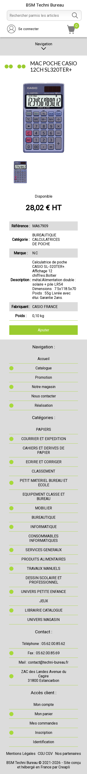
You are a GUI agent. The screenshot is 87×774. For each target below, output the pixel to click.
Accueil (43, 359)
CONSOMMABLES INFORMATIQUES (43, 538)
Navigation (43, 46)
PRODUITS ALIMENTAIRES (43, 559)
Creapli (64, 767)
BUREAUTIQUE (43, 517)
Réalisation (44, 405)
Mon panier (44, 714)
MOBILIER (43, 508)
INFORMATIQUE (43, 527)
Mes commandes (43, 723)
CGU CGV (45, 753)
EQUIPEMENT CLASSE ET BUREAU (44, 496)
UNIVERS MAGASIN (43, 619)
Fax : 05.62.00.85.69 (44, 653)
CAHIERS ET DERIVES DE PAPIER (43, 450)
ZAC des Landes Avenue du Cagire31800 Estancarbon (43, 676)
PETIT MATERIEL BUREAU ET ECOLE (44, 482)
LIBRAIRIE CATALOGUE (43, 610)
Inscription (43, 732)
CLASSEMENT (43, 471)
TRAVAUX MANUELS (43, 568)
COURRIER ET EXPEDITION (43, 439)
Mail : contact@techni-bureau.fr (43, 662)
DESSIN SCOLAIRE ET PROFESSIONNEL (44, 580)
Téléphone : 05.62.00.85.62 (43, 643)
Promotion (43, 377)
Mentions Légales (20, 753)
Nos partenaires (68, 753)
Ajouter (43, 330)
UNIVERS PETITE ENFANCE (43, 591)
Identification (43, 742)
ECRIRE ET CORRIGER (43, 462)
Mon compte (43, 704)
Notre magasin (43, 387)
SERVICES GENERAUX (44, 550)
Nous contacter (43, 396)
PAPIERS (43, 429)
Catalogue (43, 368)
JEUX (43, 601)
